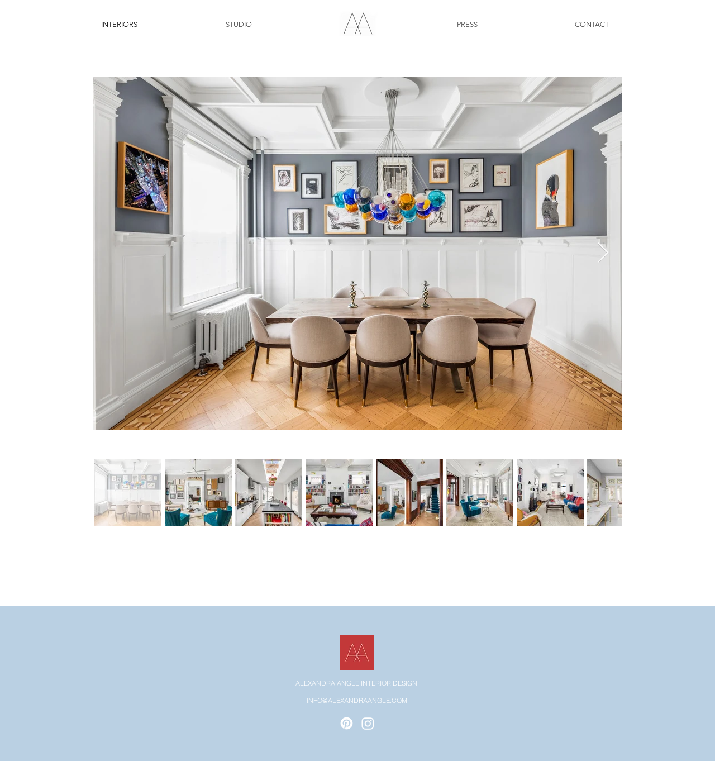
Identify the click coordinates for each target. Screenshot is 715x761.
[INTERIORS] (119, 24)
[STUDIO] (238, 24)
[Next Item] (603, 253)
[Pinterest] (347, 723)
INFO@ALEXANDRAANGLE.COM (357, 700)
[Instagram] (368, 723)
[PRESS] (467, 24)
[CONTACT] (591, 24)
